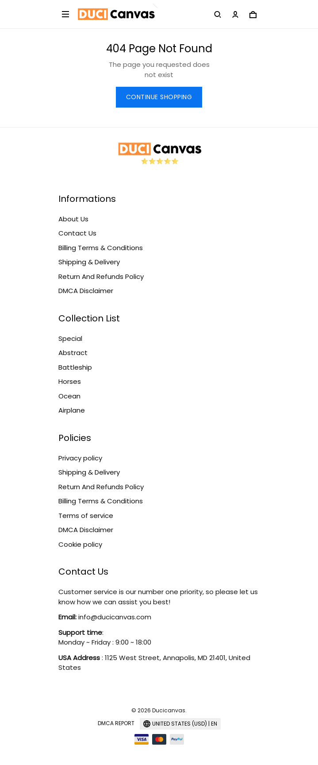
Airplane (71, 410)
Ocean (69, 396)
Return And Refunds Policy (101, 276)
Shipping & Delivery (89, 262)
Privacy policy (80, 458)
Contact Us (77, 233)
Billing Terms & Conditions (100, 247)
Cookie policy (80, 544)
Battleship (75, 367)
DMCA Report (116, 723)
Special (70, 338)
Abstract (73, 352)
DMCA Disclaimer (85, 290)
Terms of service (85, 515)
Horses (69, 381)
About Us (73, 219)
